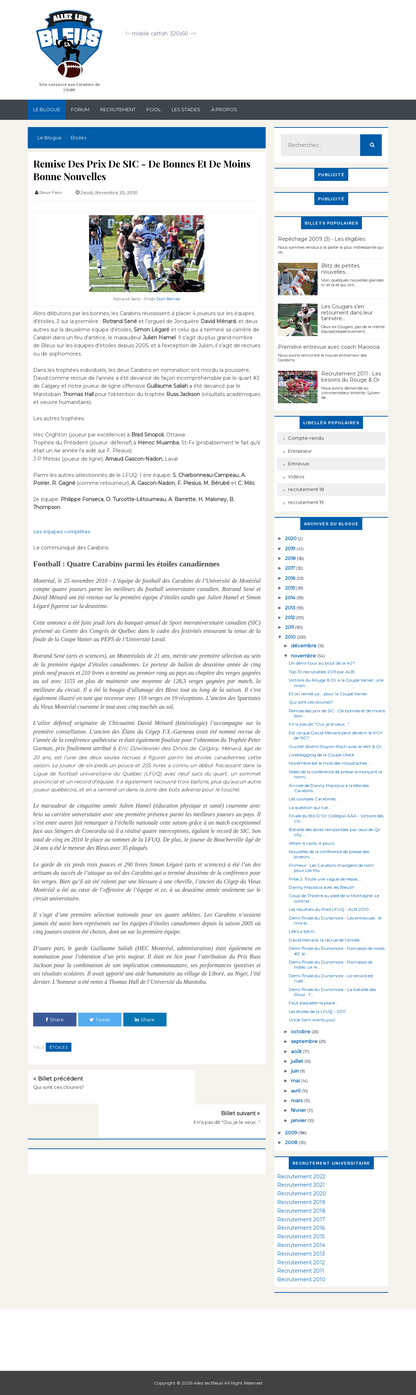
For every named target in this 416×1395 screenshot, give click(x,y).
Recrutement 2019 (301, 1202)
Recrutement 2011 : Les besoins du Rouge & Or (351, 376)
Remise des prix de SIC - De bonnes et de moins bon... (337, 713)
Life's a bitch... (303, 931)
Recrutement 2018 (301, 1211)
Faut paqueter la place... (313, 1002)
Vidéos (296, 476)
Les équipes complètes (62, 531)
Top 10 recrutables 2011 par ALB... (323, 671)
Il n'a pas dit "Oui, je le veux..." (227, 1087)
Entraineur (300, 451)
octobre (301, 1031)
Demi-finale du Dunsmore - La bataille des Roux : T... (332, 992)
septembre (305, 1041)
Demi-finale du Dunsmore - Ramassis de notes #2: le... (337, 951)
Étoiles (58, 1046)
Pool (153, 109)
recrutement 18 (306, 489)
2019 (290, 548)
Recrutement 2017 (301, 1219)
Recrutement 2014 (301, 1245)
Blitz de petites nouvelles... (340, 268)
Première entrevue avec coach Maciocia (329, 347)
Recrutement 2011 (300, 1271)
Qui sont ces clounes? (58, 1087)
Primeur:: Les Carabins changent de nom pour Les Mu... (331, 867)
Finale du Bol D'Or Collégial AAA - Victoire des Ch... (336, 818)
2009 (291, 1132)
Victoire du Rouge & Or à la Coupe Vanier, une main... (336, 682)
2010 (291, 637)
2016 (290, 578)
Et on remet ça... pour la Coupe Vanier (328, 693)
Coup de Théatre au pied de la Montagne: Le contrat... (334, 898)
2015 (290, 588)
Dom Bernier (168, 298)
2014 (290, 597)
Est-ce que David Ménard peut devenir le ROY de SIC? (335, 735)
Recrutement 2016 (301, 1228)
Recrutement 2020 (301, 1193)
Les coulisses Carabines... (314, 798)
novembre (304, 656)
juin (295, 1071)
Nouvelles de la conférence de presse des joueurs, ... (329, 854)
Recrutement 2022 (301, 1176)
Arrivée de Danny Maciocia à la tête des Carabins (329, 788)
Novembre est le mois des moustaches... (329, 763)
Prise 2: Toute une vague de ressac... (325, 879)
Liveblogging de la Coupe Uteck (321, 754)
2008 (291, 1142)
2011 (290, 627)
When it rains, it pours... (313, 843)
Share (54, 1019)
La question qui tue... (310, 807)
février (299, 1110)
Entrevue (298, 463)
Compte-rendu (306, 438)
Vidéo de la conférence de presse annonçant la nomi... (335, 774)
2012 (290, 617)
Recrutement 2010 (301, 1279)
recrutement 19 (306, 502)
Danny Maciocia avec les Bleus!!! (321, 887)
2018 (291, 558)
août (297, 1051)
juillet (297, 1061)
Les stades (186, 109)
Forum (80, 109)
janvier (299, 1120)
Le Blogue (46, 109)
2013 (290, 607)
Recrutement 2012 (301, 1262)
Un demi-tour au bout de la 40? (322, 663)
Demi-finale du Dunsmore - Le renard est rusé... (331, 978)
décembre (304, 645)
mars (297, 1100)
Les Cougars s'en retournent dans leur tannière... (347, 312)
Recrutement (118, 109)
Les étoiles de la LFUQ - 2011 (317, 1011)
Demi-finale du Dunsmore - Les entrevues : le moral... (335, 920)
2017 (290, 568)
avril (296, 1091)
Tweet (99, 1019)
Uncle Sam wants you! (312, 1019)
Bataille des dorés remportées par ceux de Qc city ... (334, 832)
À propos (224, 109)
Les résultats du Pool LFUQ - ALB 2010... (330, 909)
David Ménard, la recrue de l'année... (326, 940)
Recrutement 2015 (300, 1236)
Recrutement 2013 (301, 1254)
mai (296, 1080)
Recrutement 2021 (301, 1185)
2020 (291, 538)
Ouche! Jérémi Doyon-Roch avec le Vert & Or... (337, 746)
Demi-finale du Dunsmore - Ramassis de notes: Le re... (330, 964)
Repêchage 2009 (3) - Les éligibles (321, 239)
